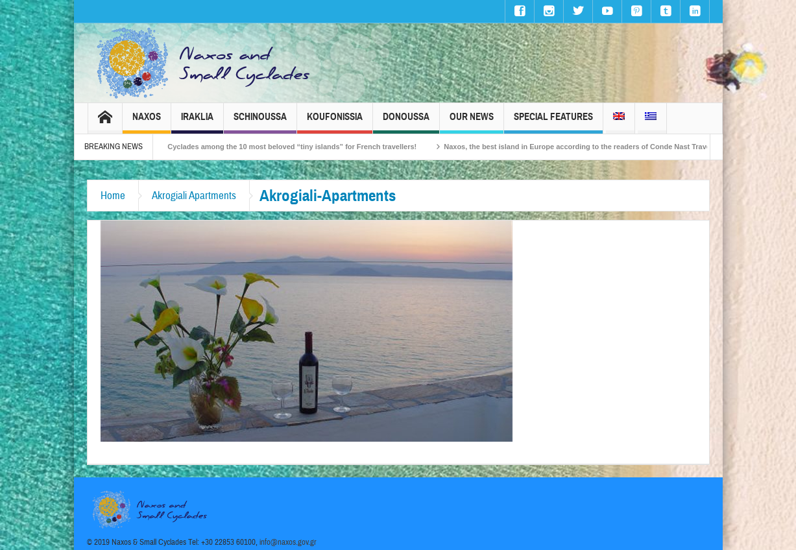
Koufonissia (334, 122)
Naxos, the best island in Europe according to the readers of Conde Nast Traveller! (594, 146)
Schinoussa (260, 122)
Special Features (553, 122)
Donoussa (406, 122)
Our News (471, 122)
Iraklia (197, 122)
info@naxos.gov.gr (288, 542)
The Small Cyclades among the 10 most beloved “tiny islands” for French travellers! (284, 146)
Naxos (147, 122)
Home (113, 195)
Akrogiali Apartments (194, 195)
